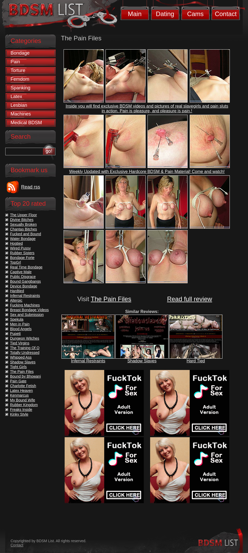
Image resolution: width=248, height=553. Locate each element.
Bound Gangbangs (25, 281)
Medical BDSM (26, 122)
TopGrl (15, 262)
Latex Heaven (21, 390)
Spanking (20, 87)
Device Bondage (23, 286)
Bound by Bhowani (25, 376)
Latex (16, 96)
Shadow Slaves (141, 361)
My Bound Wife (22, 400)
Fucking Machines (25, 305)
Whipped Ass (21, 357)
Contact (226, 13)
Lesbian (19, 105)
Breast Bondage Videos (29, 310)
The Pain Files (111, 298)
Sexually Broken (23, 224)
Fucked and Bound (25, 234)
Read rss (30, 187)
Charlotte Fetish (23, 386)
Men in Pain (20, 324)
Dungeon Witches (24, 338)
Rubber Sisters (22, 253)
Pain (15, 61)
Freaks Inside (21, 409)
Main (134, 13)
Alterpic (16, 300)
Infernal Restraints (88, 361)
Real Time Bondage (26, 267)
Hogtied (16, 243)
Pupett (15, 333)
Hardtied (17, 291)
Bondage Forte (22, 258)
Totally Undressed (24, 352)
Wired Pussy (20, 248)
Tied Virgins (19, 343)
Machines (21, 114)
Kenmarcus (19, 395)
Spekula (16, 319)
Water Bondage (23, 239)
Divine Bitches (22, 220)
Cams (195, 13)
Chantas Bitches (23, 229)
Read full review (189, 298)
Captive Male (21, 272)
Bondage (20, 53)
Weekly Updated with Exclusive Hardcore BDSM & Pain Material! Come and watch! (147, 171)
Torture (18, 70)
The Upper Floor (23, 215)
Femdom (20, 79)
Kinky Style (19, 414)
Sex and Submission (27, 314)
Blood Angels (21, 329)
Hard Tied (196, 361)
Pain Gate (18, 381)
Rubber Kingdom (24, 405)
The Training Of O (24, 348)
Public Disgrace (23, 277)
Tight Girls (18, 367)
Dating (165, 13)
